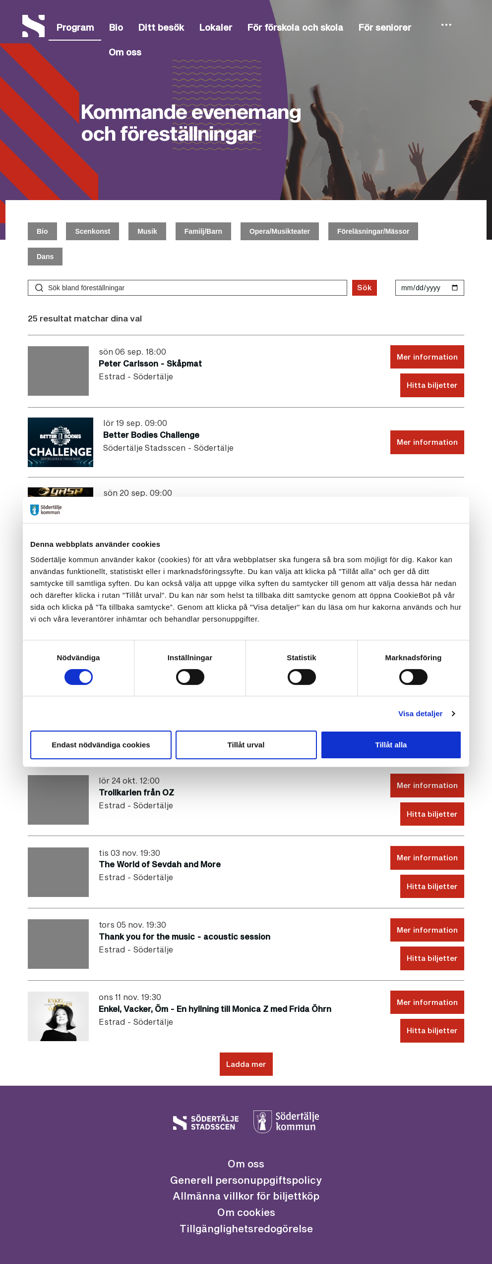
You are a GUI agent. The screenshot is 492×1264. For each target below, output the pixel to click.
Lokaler (215, 27)
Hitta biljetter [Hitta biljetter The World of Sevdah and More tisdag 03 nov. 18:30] (432, 886)
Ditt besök (161, 27)
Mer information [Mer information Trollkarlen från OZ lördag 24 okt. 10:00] (427, 785)
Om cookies (246, 1212)
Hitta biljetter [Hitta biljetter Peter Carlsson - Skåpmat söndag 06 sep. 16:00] (432, 384)
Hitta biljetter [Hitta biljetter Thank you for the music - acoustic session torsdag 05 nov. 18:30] (432, 957)
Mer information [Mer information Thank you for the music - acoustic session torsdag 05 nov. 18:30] (427, 929)
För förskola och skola (295, 27)
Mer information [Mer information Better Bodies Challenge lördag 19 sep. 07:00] (427, 441)
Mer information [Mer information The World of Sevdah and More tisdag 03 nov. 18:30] (427, 857)
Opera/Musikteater (279, 231)
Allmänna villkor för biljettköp (246, 1196)
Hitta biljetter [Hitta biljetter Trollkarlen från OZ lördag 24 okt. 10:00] (432, 813)
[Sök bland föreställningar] (187, 288)
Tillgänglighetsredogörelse (246, 1228)
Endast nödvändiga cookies (101, 744)
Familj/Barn (203, 231)
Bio (116, 27)
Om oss (125, 52)
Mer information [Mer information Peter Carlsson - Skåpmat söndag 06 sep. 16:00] (427, 356)
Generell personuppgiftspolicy (246, 1180)
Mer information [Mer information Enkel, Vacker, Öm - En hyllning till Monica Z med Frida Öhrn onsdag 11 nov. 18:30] (427, 1002)
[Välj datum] (429, 288)
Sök (364, 287)
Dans (45, 257)
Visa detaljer (420, 713)
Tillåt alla (391, 744)
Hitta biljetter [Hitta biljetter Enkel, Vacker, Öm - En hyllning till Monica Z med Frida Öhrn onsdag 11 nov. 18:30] (432, 1030)
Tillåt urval (246, 744)
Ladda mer (246, 1063)
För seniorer (384, 27)
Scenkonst (92, 231)
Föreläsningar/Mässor (373, 231)
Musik (147, 231)
